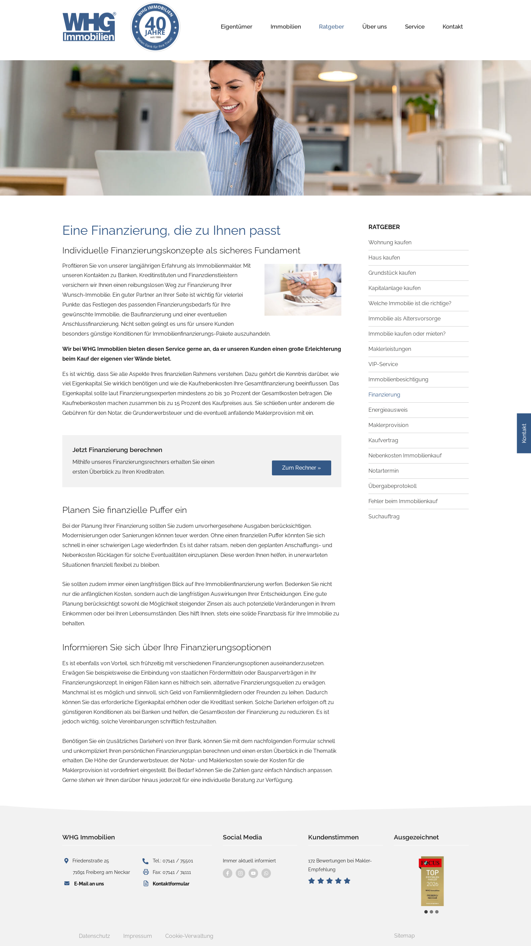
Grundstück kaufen (392, 273)
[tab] (426, 912)
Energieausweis (388, 410)
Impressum (137, 936)
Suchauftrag (384, 516)
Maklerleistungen (389, 349)
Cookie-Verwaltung (189, 936)
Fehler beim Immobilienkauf (403, 501)
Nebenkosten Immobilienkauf (405, 455)
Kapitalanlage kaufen (394, 288)
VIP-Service (383, 364)
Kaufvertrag (383, 440)
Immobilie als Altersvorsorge (404, 318)
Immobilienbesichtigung (398, 379)
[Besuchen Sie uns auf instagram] (240, 873)
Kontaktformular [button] (171, 883)
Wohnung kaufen (389, 242)
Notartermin (383, 471)
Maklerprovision (388, 425)
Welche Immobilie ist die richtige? (409, 303)
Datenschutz (94, 936)
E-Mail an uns (89, 883)
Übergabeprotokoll (392, 486)
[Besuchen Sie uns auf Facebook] (227, 873)
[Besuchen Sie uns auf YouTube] (253, 873)
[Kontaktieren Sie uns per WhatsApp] (266, 873)
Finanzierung (384, 394)
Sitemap (404, 935)
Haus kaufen (384, 257)
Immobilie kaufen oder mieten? (407, 334)
